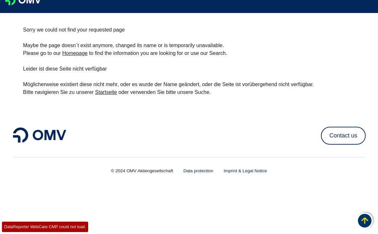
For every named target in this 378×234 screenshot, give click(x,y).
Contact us (343, 135)
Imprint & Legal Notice (245, 170)
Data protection (198, 170)
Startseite (106, 92)
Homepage (75, 53)
